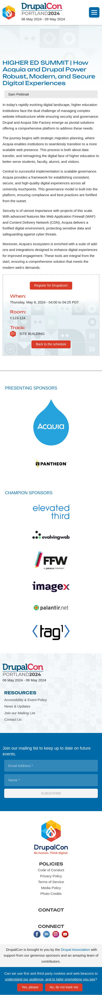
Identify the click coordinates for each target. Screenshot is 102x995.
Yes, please (30, 987)
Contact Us (12, 719)
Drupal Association (75, 950)
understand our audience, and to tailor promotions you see (50, 979)
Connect (51, 926)
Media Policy (51, 888)
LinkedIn (46, 934)
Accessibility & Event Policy (25, 700)
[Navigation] (94, 12)
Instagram (55, 934)
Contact (51, 909)
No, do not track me (64, 987)
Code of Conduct (51, 870)
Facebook (37, 934)
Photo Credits (51, 894)
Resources (20, 692)
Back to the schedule (51, 344)
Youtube (64, 934)
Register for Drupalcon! (51, 285)
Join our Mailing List (19, 713)
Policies (51, 863)
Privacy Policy (51, 876)
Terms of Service (51, 882)
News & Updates (17, 706)
